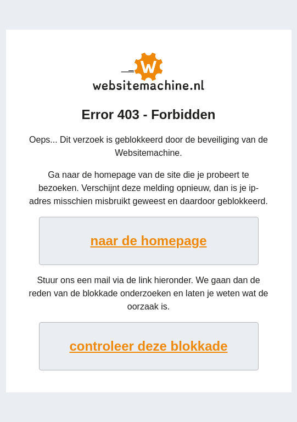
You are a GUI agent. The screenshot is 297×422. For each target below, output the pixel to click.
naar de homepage (148, 240)
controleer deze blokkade (148, 346)
